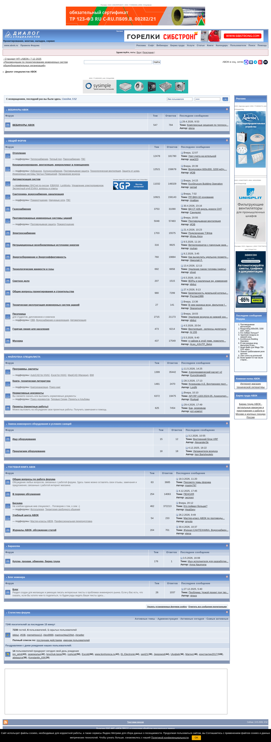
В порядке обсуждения (26, 494)
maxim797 (190, 485)
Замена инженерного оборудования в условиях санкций (40, 424)
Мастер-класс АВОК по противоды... (204, 518)
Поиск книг (55, 387)
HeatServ (190, 509)
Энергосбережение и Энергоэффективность (39, 257)
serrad (193, 187)
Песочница (19, 313)
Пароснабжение (71, 159)
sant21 (144, 654)
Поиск (252, 45)
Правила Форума (30, 45)
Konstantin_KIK (36, 657)
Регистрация (148, 52)
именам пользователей (76, 640)
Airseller (79, 635)
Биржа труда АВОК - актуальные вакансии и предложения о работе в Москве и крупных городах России (251, 411)
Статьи (201, 45)
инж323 (194, 159)
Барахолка (14, 546)
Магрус (189, 654)
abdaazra (17, 657)
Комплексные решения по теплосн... (207, 125)
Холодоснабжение (52, 171)
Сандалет (195, 212)
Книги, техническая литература (31, 380)
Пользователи (238, 45)
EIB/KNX (54, 185)
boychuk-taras (54, 654)
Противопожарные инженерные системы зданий (42, 218)
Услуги (190, 45)
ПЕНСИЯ (188, 494)
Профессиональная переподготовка (73, 521)
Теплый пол (55, 159)
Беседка (17, 503)
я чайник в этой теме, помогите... (207, 340)
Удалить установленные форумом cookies (167, 607)
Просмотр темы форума (197, 482)
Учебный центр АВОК (25, 515)
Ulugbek (175, 654)
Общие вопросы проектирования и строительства (43, 291)
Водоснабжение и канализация (52, 320)
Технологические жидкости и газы (33, 269)
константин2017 (208, 654)
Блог (15, 589)
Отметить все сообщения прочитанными (207, 607)
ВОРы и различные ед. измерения (207, 280)
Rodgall (194, 399)
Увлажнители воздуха (205, 451)
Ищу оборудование (24, 439)
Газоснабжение (21, 209)
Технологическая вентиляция (105, 171)
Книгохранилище (39, 387)
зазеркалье (34, 654)
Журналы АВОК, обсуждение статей (34, 530)
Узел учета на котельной (202, 156)
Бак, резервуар (197, 408)
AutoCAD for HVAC (40, 375)
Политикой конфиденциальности (170, 737)
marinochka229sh (64, 635)
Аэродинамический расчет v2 (205, 372)
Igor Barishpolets (204, 454)
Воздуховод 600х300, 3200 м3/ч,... (207, 169)
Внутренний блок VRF (205, 439)
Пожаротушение (39, 200)
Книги (210, 45)
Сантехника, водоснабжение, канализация (38, 194)
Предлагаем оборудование (28, 451)
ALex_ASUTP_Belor (201, 344)
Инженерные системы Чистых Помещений (34, 174)
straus (193, 595)
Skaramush (196, 308)
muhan (193, 248)
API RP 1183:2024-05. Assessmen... (208, 396)
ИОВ (192, 172)
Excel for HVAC (58, 375)
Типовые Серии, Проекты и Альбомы (70, 399)
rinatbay (194, 200)
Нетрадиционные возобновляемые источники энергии (45, 245)
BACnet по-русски (39, 185)
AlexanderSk (202, 442)
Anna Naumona (197, 564)
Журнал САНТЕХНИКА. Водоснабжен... (205, 530)
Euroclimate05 (198, 375)
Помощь (262, 45)
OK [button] (196, 737)
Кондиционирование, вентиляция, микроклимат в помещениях (50, 164)
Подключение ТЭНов (200, 233)
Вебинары (162, 45)
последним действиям (49, 640)
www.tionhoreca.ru (105, 654)
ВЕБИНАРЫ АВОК (18, 109)
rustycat (72, 654)
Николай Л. (196, 260)
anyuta (189, 521)
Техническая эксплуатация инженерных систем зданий (45, 304)
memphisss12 (34, 635)
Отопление (19, 153)
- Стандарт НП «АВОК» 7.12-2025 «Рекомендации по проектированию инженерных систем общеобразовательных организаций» (35, 62)
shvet (193, 272)
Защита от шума (130, 171)
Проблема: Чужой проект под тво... (208, 592)
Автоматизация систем (26, 179)
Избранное (36, 171)
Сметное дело (21, 280)
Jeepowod (159, 654)
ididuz (193, 284)
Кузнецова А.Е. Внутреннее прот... (208, 383)
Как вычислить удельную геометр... (208, 257)
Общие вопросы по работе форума (33, 479)
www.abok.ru (11, 45)
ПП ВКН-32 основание (201, 197)
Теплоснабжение (39, 159)
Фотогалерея (37, 509)
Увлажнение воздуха (69, 174)
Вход (139, 52)
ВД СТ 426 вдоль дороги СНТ (205, 209)
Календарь (222, 45)
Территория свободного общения (62, 509)
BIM (92, 375)
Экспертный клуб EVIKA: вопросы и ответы (35, 188)
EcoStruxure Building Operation (205, 183)
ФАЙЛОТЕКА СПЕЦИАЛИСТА (24, 357)
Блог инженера (16, 577)
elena (192, 128)
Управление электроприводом (87, 185)
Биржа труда (177, 45)
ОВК (32, 320)
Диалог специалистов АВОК (21, 71)
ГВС (83, 159)
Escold (85, 654)
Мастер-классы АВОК (41, 521)
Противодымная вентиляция (204, 221)
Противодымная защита (76, 171)
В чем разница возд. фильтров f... (207, 304)
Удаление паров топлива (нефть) (207, 269)
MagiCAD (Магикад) (78, 375)
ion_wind (17, 654)
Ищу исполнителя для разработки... (208, 561)
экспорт (189, 497)
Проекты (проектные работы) (30, 406)
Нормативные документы (28, 393)
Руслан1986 (196, 296)
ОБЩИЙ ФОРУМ (17, 141)
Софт (151, 45)
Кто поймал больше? (195, 506)
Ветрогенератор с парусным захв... (208, 245)
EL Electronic (128, 654)
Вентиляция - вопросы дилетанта (207, 328)
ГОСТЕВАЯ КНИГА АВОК (21, 467)
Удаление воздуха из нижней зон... (208, 316)
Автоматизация (78, 320)
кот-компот (196, 411)
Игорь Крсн (196, 236)
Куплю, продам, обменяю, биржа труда (36, 561)
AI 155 (193, 332)
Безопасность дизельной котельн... (208, 293)
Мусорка (17, 340)
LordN (193, 387)
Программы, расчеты (25, 368)
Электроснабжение (23, 233)
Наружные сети (57, 200)
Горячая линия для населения (30, 328)
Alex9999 (48, 635)
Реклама (141, 45)
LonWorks (65, 185)
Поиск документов (39, 399)
